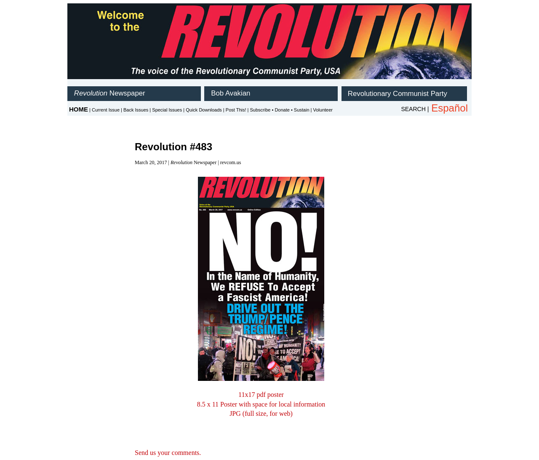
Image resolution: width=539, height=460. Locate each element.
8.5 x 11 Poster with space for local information (261, 404)
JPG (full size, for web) (261, 413)
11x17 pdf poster (261, 394)
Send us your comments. (168, 452)
